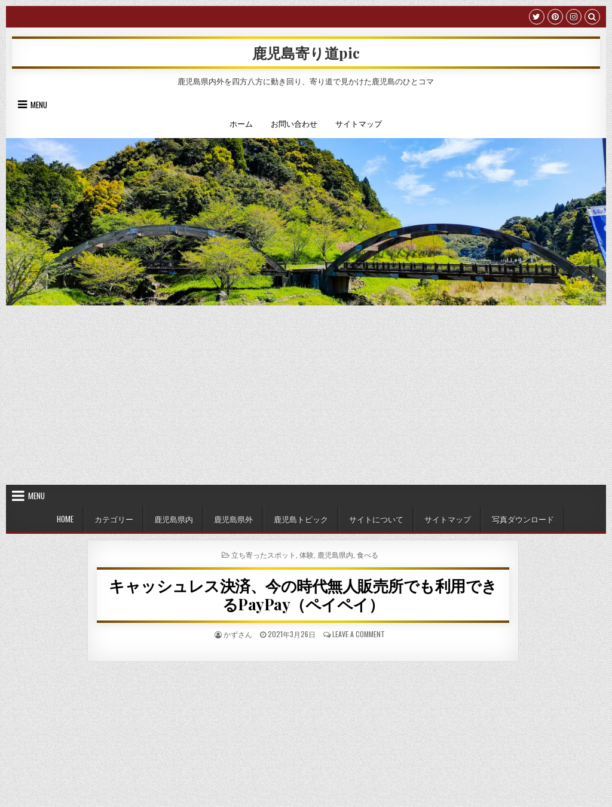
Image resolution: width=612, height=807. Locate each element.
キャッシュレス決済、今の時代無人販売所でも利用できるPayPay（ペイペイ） (303, 595)
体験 (306, 554)
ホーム (241, 123)
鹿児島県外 (233, 519)
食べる (367, 554)
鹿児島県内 (173, 519)
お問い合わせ (294, 123)
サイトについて (376, 519)
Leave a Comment (358, 634)
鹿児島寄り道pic (306, 52)
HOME (65, 519)
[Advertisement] (306, 395)
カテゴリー (113, 519)
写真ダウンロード (523, 519)
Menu (38, 105)
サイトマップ (358, 123)
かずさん (238, 634)
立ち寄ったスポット (263, 554)
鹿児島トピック (301, 519)
